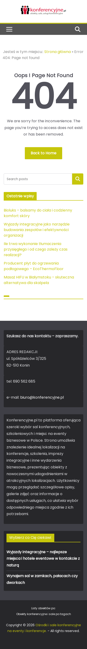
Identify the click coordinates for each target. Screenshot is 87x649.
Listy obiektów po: (43, 608)
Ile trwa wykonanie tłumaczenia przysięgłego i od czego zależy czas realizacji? (36, 249)
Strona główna (57, 51)
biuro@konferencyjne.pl (42, 397)
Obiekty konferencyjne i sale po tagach (43, 614)
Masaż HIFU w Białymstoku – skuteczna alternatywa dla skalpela (39, 280)
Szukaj (77, 179)
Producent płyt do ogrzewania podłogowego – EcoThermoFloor (34, 266)
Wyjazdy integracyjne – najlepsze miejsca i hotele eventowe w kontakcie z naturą (43, 558)
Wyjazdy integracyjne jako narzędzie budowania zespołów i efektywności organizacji (37, 230)
